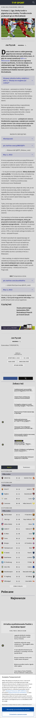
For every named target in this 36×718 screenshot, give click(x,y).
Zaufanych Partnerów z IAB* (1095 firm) (16, 691)
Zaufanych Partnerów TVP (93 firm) (17, 692)
